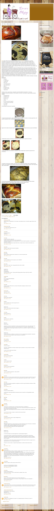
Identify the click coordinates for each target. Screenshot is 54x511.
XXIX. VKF (23, 60)
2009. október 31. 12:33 (7, 314)
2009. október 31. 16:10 (7, 336)
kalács (7, 216)
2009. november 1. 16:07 (7, 362)
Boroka (5, 476)
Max (2, 60)
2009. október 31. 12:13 (7, 309)
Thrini (5, 312)
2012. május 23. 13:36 (7, 499)
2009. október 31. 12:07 (7, 298)
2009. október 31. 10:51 (7, 249)
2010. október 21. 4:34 (7, 480)
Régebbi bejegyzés (33, 505)
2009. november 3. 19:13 (7, 386)
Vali (4, 359)
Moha (5, 370)
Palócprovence (6, 226)
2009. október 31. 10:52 (7, 255)
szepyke (5, 276)
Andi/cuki (5, 354)
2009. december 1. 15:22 (7, 413)
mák (12, 216)
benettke (5, 497)
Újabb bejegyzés (5, 505)
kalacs (5, 216)
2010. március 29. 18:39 (7, 473)
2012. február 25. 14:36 (7, 494)
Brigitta (5, 365)
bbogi (5, 403)
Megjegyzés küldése (6, 501)
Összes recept (42, 23)
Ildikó (5, 252)
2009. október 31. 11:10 (7, 273)
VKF (14, 216)
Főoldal (19, 505)
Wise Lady (5, 339)
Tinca (5, 258)
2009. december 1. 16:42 (7, 418)
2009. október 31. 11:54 (7, 293)
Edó (4, 301)
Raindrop (5, 290)
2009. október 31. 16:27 (7, 341)
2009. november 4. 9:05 (7, 394)
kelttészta (10, 216)
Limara (5, 231)
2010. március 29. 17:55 (7, 467)
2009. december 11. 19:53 (8, 427)
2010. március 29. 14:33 (7, 458)
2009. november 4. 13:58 (7, 400)
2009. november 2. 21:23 (7, 379)
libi (4, 317)
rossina (5, 448)
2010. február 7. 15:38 (7, 445)
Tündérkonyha (6, 483)
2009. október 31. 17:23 (7, 351)
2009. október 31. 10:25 (7, 223)
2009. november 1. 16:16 (7, 367)
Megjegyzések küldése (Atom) (10, 507)
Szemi (5, 421)
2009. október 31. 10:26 (7, 228)
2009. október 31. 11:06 (7, 266)
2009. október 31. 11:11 (7, 281)
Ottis (4, 296)
